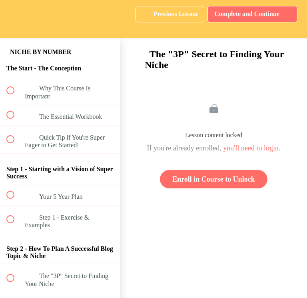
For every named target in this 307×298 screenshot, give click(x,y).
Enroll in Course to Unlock (213, 179)
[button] (15, 19)
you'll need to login (251, 148)
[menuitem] (60, 19)
